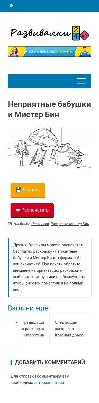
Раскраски (40, 224)
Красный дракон (70, 328)
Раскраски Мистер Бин (70, 224)
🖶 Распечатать (32, 210)
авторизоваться (49, 382)
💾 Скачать (28, 189)
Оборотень (28, 328)
